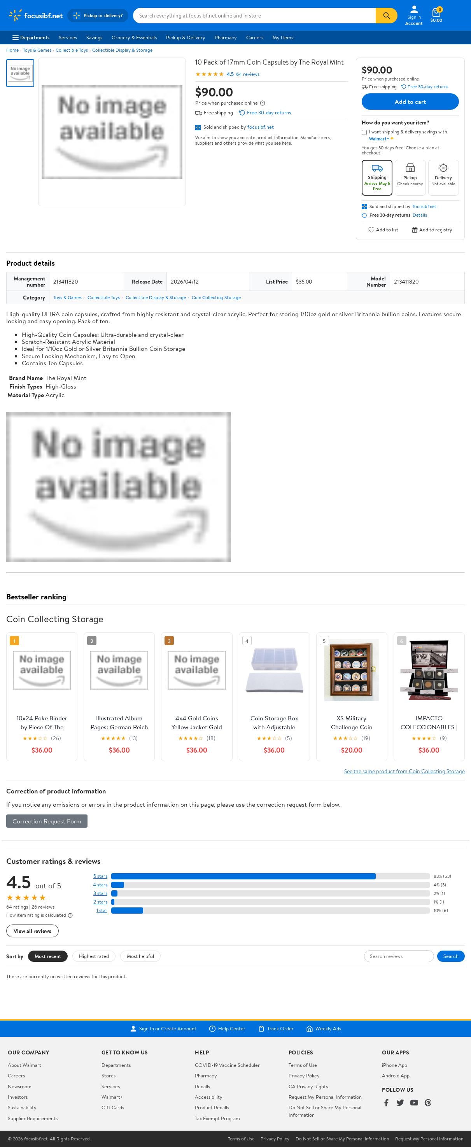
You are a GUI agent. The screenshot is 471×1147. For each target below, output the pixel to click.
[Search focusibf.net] (254, 15)
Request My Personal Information (325, 1096)
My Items (283, 37)
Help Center (227, 1028)
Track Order (276, 1028)
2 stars (100, 902)
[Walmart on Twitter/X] (400, 1103)
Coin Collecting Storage (216, 297)
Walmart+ (112, 1096)
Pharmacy (226, 37)
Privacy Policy (304, 1075)
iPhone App (394, 1064)
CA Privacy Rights (308, 1086)
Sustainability (22, 1107)
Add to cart (410, 101)
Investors (18, 1096)
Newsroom (20, 1086)
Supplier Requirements (33, 1118)
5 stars (100, 876)
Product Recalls (212, 1107)
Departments (30, 37)
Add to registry (431, 229)
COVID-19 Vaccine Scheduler (227, 1064)
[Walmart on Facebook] (386, 1103)
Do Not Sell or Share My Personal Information (342, 1139)
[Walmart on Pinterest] (428, 1103)
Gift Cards (113, 1107)
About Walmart (24, 1064)
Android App (396, 1075)
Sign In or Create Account (163, 1028)
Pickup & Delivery (185, 37)
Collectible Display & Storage (122, 50)
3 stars (100, 893)
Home (12, 50)
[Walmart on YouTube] (414, 1103)
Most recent (48, 956)
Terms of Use (303, 1064)
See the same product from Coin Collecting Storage (404, 771)
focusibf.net (260, 126)
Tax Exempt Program (217, 1118)
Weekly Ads (323, 1028)
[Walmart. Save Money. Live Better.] (35, 16)
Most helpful (140, 956)
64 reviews (247, 74)
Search (451, 956)
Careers (254, 37)
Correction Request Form (46, 821)
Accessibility (208, 1096)
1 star (101, 910)
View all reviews (32, 931)
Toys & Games (37, 50)
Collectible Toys (72, 50)
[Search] (386, 15)
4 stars (100, 885)
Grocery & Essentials (134, 37)
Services (68, 37)
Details (420, 215)
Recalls (202, 1086)
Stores (109, 1075)
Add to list (383, 229)
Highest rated (94, 956)
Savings (94, 37)
